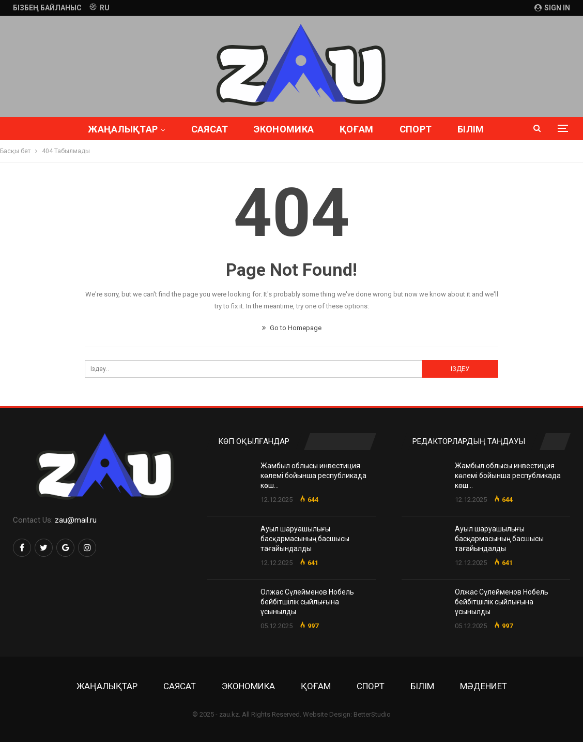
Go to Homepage (291, 328)
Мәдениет (483, 686)
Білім (422, 686)
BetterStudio (372, 714)
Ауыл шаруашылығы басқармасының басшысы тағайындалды (304, 539)
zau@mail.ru (76, 520)
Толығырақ (470, 129)
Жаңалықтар (98, 129)
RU (99, 8)
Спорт (397, 129)
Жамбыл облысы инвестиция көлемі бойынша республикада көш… (313, 475)
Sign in (552, 8)
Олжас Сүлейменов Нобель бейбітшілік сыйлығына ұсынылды (307, 602)
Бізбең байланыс (47, 8)
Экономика (263, 129)
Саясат (186, 129)
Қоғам (336, 129)
